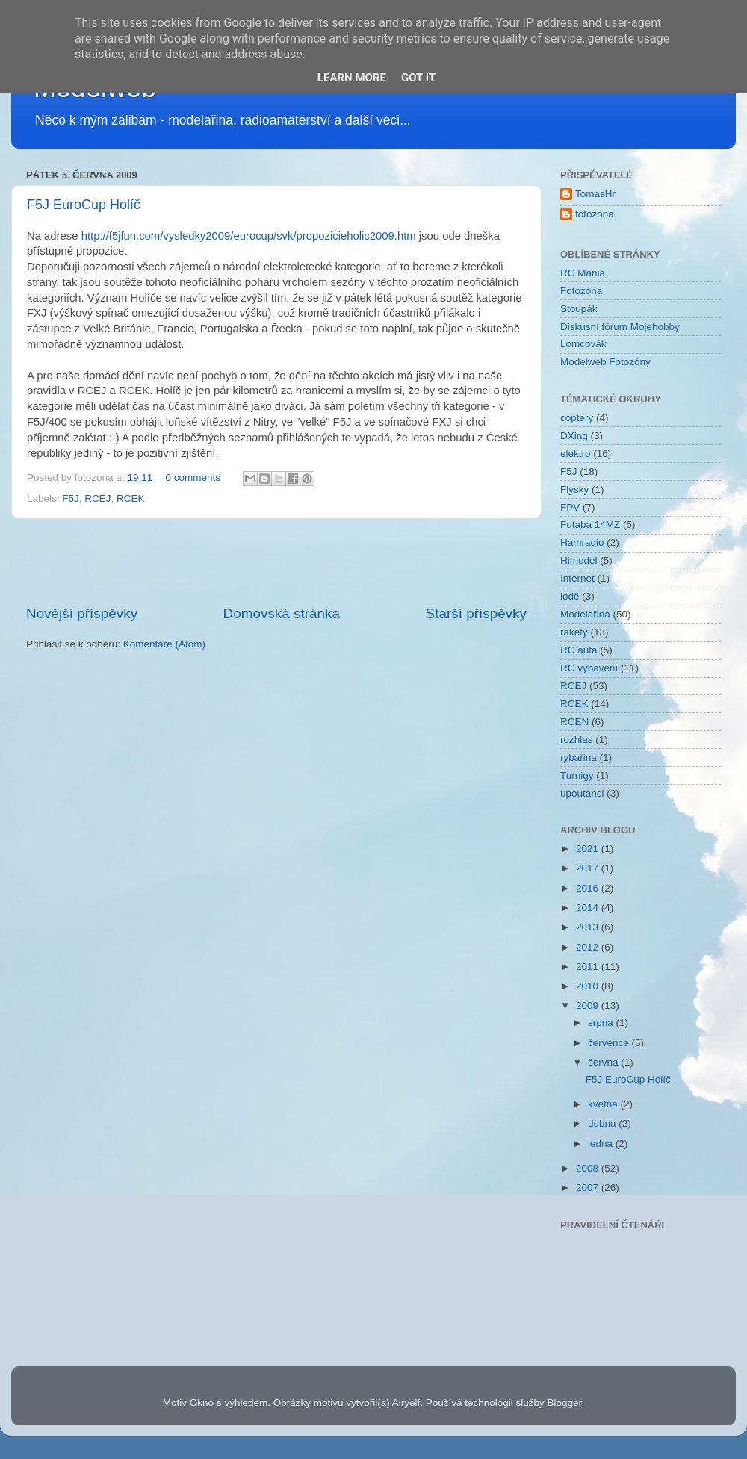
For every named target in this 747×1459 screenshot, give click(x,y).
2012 (588, 947)
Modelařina (585, 614)
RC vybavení (589, 667)
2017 (588, 868)
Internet (577, 578)
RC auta (579, 650)
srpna (602, 1022)
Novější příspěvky (81, 613)
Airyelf (406, 1402)
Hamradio (582, 542)
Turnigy (577, 775)
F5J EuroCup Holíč (83, 204)
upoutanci (582, 793)
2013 (588, 927)
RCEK (131, 498)
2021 (588, 848)
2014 (588, 907)
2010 (588, 986)
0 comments (192, 477)
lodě (570, 596)
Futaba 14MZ (590, 524)
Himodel (579, 560)
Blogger (565, 1402)
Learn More (351, 77)
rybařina (578, 757)
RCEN (574, 721)
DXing (574, 435)
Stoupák (579, 308)
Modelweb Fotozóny (605, 361)
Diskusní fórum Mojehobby (620, 326)
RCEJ (97, 498)
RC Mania (582, 273)
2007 (588, 1187)
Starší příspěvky (476, 613)
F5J (70, 498)
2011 (588, 966)
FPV (570, 507)
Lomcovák (583, 343)
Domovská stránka (281, 613)
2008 (588, 1168)
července (610, 1042)
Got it (418, 77)
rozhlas (576, 739)
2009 (588, 1005)
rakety (574, 632)
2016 (588, 888)
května (604, 1104)
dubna (603, 1123)
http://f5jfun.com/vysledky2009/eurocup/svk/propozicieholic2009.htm (248, 236)
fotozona (594, 214)
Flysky (574, 489)
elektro (575, 453)
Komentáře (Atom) (164, 644)
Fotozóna (581, 290)
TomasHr (595, 193)
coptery (576, 417)
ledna (602, 1143)
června (604, 1062)
